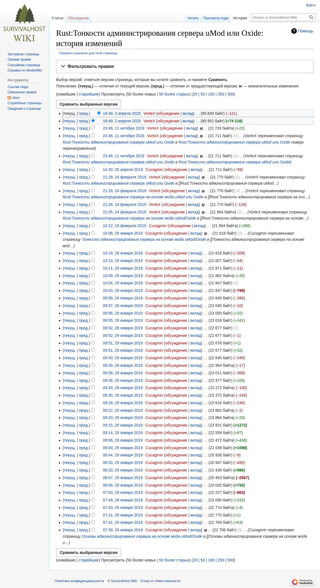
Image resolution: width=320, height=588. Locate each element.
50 (202, 94)
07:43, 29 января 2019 (123, 507)
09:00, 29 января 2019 (123, 448)
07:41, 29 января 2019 (123, 515)
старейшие (88, 94)
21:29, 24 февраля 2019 (124, 177)
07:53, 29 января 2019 (123, 492)
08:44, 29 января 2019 (123, 455)
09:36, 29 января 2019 (123, 380)
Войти (311, 5)
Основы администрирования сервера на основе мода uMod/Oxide (142, 536)
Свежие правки (19, 59)
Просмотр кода (216, 18)
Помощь (305, 31)
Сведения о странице (24, 109)
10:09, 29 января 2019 (123, 275)
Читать (193, 18)
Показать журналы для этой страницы (88, 53)
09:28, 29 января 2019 (123, 403)
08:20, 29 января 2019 (123, 470)
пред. (84, 113)
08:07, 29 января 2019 (123, 477)
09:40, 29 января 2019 (123, 358)
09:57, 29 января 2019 (123, 305)
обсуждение (168, 113)
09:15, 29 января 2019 (123, 425)
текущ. (70, 121)
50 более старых (174, 94)
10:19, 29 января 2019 (123, 253)
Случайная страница (24, 65)
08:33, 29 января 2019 (123, 462)
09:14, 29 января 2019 (123, 432)
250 (221, 94)
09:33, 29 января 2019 (123, 387)
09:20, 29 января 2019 (123, 417)
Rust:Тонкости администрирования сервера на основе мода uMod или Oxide (132, 197)
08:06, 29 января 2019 (123, 485)
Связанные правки (22, 92)
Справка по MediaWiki (25, 70)
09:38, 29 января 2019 (123, 373)
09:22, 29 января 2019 (123, 410)
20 (195, 94)
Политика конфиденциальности (79, 581)
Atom (16, 98)
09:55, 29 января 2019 (123, 320)
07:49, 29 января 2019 (123, 500)
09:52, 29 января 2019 (123, 328)
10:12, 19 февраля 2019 (124, 225)
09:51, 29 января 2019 (123, 343)
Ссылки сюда (18, 87)
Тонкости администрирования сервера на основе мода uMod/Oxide (144, 239)
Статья (57, 18)
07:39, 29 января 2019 (123, 530)
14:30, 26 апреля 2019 (123, 169)
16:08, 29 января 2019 (123, 233)
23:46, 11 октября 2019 (124, 128)
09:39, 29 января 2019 (123, 365)
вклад (187, 113)
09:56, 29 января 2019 (123, 313)
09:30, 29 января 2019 (123, 395)
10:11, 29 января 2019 (123, 268)
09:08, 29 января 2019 (123, 440)
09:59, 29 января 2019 (123, 298)
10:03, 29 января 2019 (123, 290)
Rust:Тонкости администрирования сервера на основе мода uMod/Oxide (129, 218)
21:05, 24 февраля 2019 (124, 212)
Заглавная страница (23, 54)
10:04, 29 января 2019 (123, 283)
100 (211, 94)
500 (230, 94)
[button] (185, 66)
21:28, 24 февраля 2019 (124, 191)
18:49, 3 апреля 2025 (122, 113)
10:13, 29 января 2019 (123, 260)
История (240, 18)
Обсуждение (78, 18)
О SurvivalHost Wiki (122, 581)
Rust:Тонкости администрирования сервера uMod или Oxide (118, 142)
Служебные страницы (25, 103)
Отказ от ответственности (160, 581)
